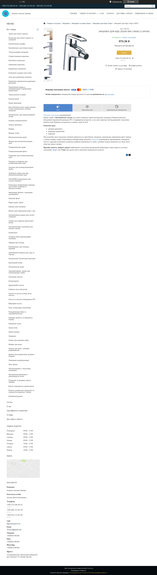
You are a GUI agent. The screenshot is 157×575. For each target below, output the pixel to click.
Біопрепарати (14, 281)
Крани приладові (15, 103)
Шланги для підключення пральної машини (21, 355)
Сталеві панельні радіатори (19, 56)
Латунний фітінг (14, 198)
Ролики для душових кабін (19, 340)
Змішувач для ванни (51, 115)
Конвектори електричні (17, 69)
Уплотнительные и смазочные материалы (20, 369)
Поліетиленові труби (16, 267)
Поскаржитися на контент (78, 573)
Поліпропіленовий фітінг (18, 151)
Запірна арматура (15, 125)
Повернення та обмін (144, 13)
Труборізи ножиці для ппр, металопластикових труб (19, 174)
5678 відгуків (117, 2)
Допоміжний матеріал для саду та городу (21, 253)
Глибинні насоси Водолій (18, 289)
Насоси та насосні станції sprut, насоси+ (20, 294)
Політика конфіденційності (97, 573)
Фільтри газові (14, 133)
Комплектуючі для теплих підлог (21, 48)
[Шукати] (152, 6)
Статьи (9, 402)
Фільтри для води (15, 344)
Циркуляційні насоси (16, 285)
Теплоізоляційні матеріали (18, 52)
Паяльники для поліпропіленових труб (21, 156)
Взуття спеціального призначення (21, 386)
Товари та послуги (87, 13)
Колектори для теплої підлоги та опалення (21, 39)
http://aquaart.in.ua (13, 524)
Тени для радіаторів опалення (20, 77)
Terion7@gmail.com (14, 530)
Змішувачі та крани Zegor (81, 23)
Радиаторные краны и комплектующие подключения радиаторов (20, 89)
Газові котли (13, 328)
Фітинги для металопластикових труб (20, 142)
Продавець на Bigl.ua (78, 570)
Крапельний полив (15, 263)
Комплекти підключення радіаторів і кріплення (22, 82)
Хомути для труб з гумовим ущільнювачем (19, 349)
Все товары (11, 29)
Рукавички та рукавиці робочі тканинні (20, 381)
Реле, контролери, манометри (20, 308)
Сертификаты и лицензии (17, 410)
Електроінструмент (16, 396)
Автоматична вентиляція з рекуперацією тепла (18, 375)
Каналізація (13, 232)
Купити (124, 53)
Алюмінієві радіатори (17, 64)
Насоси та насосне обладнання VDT (22, 299)
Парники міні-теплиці (16, 243)
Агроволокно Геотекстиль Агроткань (22, 258)
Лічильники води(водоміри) (19, 360)
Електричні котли (15, 323)
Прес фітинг (13, 364)
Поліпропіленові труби (17, 147)
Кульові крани (14, 99)
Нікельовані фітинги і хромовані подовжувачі (21, 193)
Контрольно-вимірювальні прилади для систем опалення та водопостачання (22, 186)
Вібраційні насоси (15, 303)
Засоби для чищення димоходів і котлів (21, 222)
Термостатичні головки (17, 95)
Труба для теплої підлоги (18, 34)
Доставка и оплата (14, 419)
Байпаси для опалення (17, 207)
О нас (101, 13)
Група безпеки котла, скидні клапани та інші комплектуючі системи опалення (22, 109)
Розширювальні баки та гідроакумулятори (17, 313)
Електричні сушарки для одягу (20, 73)
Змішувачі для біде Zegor (102, 23)
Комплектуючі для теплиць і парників (19, 248)
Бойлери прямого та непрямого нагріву (21, 319)
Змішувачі (12, 336)
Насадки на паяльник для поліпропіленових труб (18, 162)
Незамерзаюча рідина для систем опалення (21, 216)
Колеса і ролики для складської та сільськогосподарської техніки (21, 391)
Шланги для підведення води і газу (22, 211)
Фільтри (11, 129)
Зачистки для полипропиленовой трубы (21, 168)
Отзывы (10, 415)
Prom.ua (90, 568)
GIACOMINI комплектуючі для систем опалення (20, 180)
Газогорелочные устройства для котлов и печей (21, 228)
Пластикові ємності (16, 277)
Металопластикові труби (18, 137)
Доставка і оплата (124, 13)
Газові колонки (14, 332)
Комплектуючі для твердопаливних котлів (22, 116)
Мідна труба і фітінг (16, 202)
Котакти (110, 13)
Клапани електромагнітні (18, 120)
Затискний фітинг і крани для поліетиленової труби (19, 272)
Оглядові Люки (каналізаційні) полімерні (20, 238)
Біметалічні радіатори (17, 60)
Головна (73, 13)
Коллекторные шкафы (17, 44)
